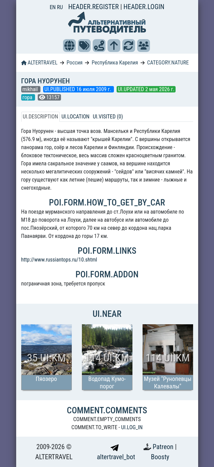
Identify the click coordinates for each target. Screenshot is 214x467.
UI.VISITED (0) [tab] (108, 116)
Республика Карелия (115, 62)
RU (60, 7)
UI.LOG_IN (132, 427)
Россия (75, 62)
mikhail (31, 89)
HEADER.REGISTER (94, 7)
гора (28, 97)
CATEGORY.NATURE (168, 62)
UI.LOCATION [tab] (75, 116)
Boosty (160, 457)
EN (53, 7)
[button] (69, 45)
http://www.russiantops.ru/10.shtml (59, 259)
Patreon (164, 447)
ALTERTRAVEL (39, 62)
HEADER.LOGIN (143, 7)
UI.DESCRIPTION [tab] (40, 116)
